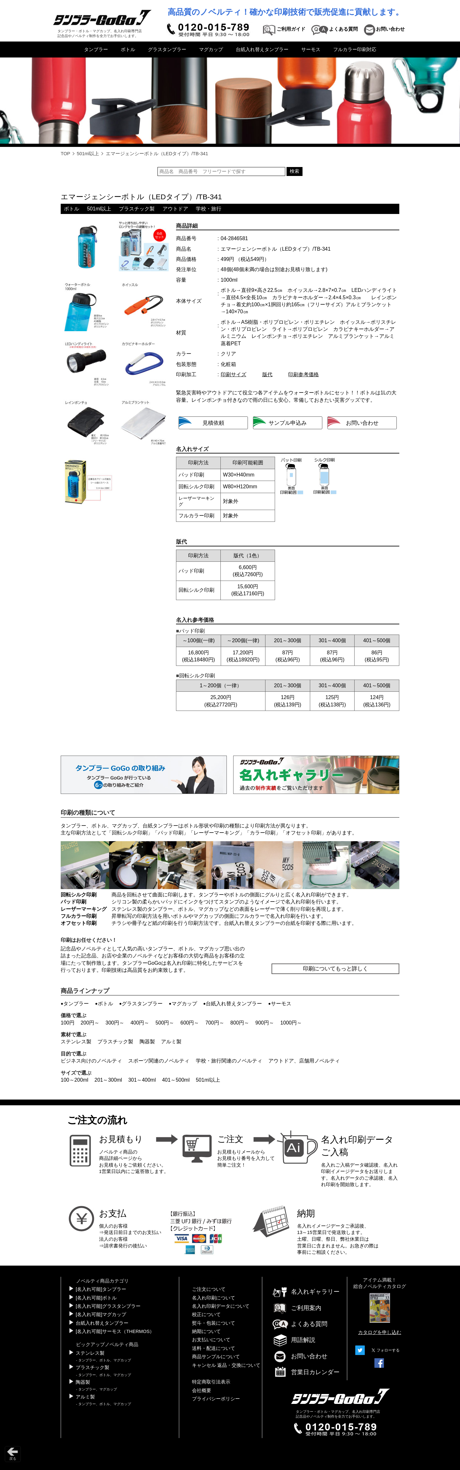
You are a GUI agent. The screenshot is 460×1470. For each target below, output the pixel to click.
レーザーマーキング (217, 832)
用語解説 (293, 1340)
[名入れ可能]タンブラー (101, 1289)
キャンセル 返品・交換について (226, 1365)
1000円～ (291, 1022)
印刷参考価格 (303, 374)
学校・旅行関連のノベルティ (229, 1060)
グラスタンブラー (167, 49)
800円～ (239, 1022)
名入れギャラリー (306, 1291)
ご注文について (209, 1289)
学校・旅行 (208, 208)
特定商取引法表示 (211, 1381)
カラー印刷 (262, 832)
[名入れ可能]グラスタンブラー (108, 1306)
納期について (206, 1331)
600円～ (189, 1022)
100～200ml (74, 1080)
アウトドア (175, 208)
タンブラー (96, 49)
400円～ (139, 1022)
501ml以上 (88, 153)
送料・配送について (213, 1348)
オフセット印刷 (303, 832)
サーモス (310, 49)
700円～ (214, 1022)
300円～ (114, 1022)
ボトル (128, 49)
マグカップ (211, 49)
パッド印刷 (170, 832)
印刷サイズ (233, 374)
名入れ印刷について (213, 1297)
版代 (267, 374)
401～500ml (175, 1080)
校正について (206, 1314)
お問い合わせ (299, 1356)
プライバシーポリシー (216, 1398)
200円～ (89, 1022)
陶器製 (147, 1041)
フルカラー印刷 (78, 916)
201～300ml (108, 1080)
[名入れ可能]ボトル (96, 1297)
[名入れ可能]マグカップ (101, 1314)
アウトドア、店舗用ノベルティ (304, 1060)
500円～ (165, 1022)
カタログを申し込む (379, 1332)
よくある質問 (299, 1324)
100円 (67, 1022)
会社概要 (201, 1390)
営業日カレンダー (306, 1372)
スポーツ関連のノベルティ (158, 1060)
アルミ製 (171, 1041)
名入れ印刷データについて (220, 1306)
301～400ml (142, 1080)
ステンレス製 (76, 1041)
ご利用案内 (296, 1308)
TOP (65, 153)
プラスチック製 (137, 208)
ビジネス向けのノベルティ (91, 1060)
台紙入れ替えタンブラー (262, 49)
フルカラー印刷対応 (354, 49)
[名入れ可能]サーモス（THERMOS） (115, 1331)
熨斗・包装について (213, 1323)
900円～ (264, 1022)
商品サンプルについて (216, 1356)
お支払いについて (211, 1339)
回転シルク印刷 (130, 832)
